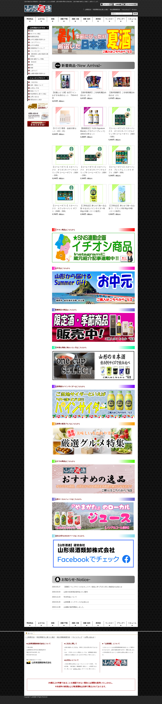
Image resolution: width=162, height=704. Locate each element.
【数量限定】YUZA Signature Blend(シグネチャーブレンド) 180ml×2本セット (93, 131)
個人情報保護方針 (115, 9)
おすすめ (41, 19)
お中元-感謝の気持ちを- (38, 39)
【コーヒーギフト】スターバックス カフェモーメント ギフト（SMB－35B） (65, 208)
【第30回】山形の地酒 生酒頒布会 (39, 55)
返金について (34, 91)
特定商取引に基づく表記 (38, 94)
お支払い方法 (34, 88)
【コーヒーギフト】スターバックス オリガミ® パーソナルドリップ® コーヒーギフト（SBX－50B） (122, 132)
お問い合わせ (34, 97)
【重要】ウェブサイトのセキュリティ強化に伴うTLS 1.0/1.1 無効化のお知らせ (93, 587)
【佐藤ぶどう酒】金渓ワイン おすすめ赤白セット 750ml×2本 (65, 95)
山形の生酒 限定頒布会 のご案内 (76, 592)
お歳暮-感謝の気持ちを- (38, 73)
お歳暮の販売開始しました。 (74, 607)
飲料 (31, 65)
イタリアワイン (35, 42)
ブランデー (121, 19)
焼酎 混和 (86, 19)
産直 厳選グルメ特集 (37, 59)
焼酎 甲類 (63, 19)
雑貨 (31, 67)
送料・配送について (36, 85)
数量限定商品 (34, 36)
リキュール (132, 19)
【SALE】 (33, 62)
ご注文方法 (34, 82)
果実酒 (98, 19)
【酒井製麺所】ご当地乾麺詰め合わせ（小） (122, 93)
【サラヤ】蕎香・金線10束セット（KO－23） (64, 129)
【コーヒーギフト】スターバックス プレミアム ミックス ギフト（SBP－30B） (122, 170)
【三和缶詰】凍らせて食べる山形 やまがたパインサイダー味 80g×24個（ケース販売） (93, 208)
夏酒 (31, 31)
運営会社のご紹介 (36, 99)
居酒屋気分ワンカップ (37, 48)
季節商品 (30, 19)
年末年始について (70, 597)
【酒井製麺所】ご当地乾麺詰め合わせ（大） (93, 93)
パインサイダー (35, 51)
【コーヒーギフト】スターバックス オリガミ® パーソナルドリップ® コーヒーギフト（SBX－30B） (65, 171)
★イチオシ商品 (35, 34)
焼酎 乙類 (75, 19)
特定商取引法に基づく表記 (100, 9)
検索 (135, 13)
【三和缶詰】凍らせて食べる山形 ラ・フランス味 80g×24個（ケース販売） (122, 208)
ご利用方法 (88, 9)
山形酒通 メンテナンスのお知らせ (76, 602)
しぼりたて (34, 70)
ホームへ (134, 9)
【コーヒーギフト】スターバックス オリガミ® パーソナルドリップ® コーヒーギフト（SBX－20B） (93, 171)
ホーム (30, 633)
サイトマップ (126, 9)
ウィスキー (109, 19)
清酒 (52, 19)
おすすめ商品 (34, 45)
